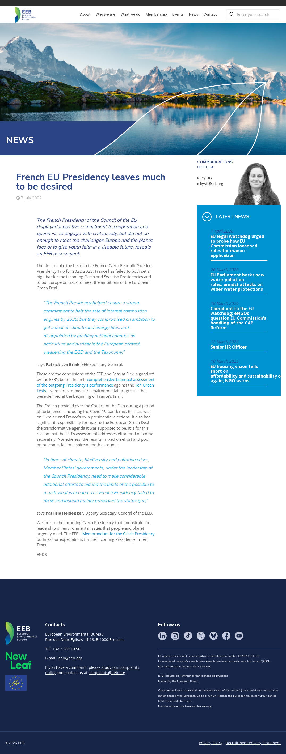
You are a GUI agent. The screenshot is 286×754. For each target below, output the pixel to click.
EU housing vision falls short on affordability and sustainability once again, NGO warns (239, 374)
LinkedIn (162, 636)
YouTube (239, 636)
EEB (21, 633)
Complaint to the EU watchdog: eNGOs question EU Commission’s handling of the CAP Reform (238, 318)
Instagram (175, 636)
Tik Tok (188, 636)
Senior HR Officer (229, 347)
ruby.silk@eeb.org (210, 183)
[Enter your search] (252, 14)
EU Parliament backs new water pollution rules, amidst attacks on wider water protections (237, 282)
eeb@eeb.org (70, 658)
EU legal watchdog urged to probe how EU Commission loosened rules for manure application (237, 246)
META (18, 660)
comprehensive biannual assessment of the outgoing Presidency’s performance (95, 382)
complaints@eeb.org (107, 672)
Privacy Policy (210, 742)
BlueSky (213, 636)
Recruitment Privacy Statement (253, 742)
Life (16, 683)
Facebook (226, 636)
